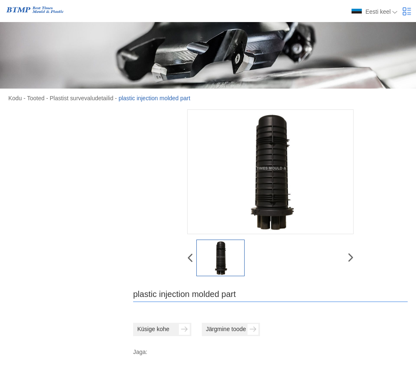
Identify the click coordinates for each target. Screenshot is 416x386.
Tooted (36, 98)
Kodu (15, 98)
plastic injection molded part (155, 98)
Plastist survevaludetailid (81, 98)
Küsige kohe (163, 329)
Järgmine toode (232, 329)
